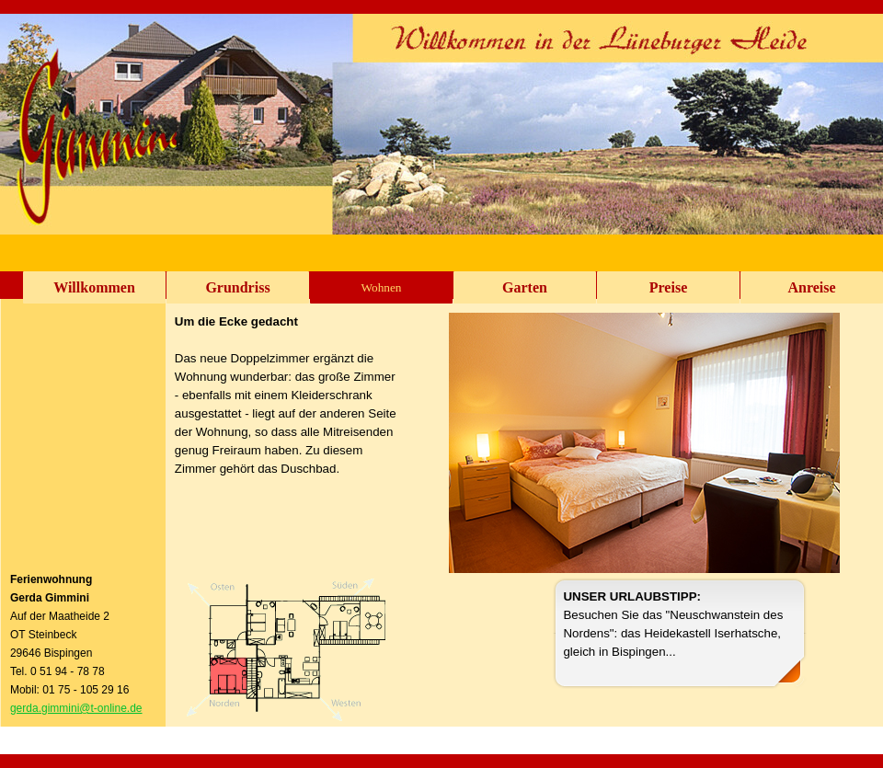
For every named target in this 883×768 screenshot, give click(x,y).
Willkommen (94, 287)
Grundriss (237, 287)
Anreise (811, 287)
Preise (668, 287)
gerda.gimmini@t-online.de (76, 708)
